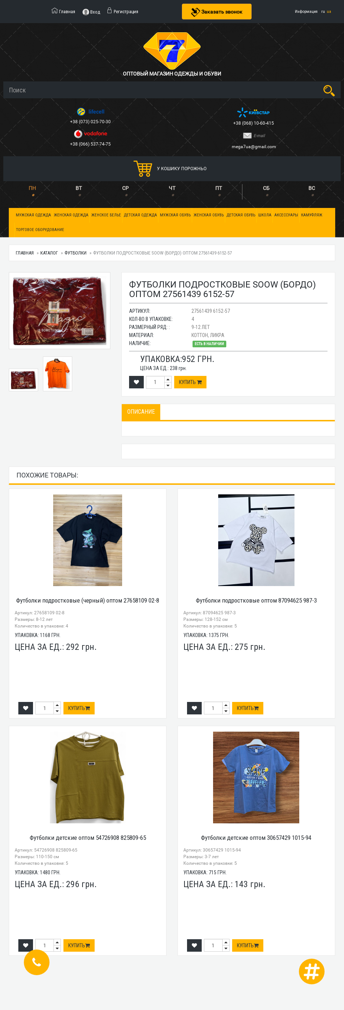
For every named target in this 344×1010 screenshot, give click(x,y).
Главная (25, 253)
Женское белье (106, 215)
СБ (266, 188)
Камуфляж (311, 215)
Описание (141, 411)
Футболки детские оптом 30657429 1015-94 (256, 837)
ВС (311, 188)
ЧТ (172, 188)
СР (125, 188)
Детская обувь (241, 215)
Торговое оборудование (40, 229)
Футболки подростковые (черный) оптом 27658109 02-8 (87, 600)
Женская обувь (209, 215)
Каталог (49, 253)
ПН (32, 188)
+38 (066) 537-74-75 (91, 144)
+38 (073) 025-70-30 (91, 121)
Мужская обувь (175, 215)
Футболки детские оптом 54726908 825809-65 (88, 837)
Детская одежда (140, 215)
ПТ (218, 188)
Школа (264, 215)
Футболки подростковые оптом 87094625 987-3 (256, 600)
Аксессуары (286, 215)
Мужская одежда (33, 215)
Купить (190, 382)
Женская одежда (71, 215)
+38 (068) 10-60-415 (254, 123)
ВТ (79, 188)
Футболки (76, 253)
